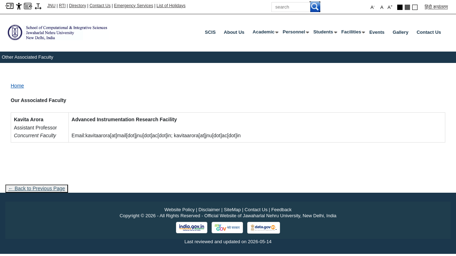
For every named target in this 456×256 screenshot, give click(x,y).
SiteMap (232, 209)
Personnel (296, 33)
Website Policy (179, 209)
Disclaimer (209, 209)
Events (377, 32)
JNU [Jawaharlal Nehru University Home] (51, 5)
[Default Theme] (415, 7)
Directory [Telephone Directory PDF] (77, 5)
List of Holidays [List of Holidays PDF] (170, 5)
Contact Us (99, 5)
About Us (234, 32)
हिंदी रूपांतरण (436, 7)
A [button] (390, 7)
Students (324, 33)
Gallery (400, 32)
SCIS (210, 32)
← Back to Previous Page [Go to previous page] (36, 188)
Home (17, 86)
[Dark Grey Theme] (407, 7)
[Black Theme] (400, 7)
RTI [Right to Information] (62, 5)
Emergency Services (133, 5)
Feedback (281, 209)
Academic (265, 33)
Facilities (352, 33)
